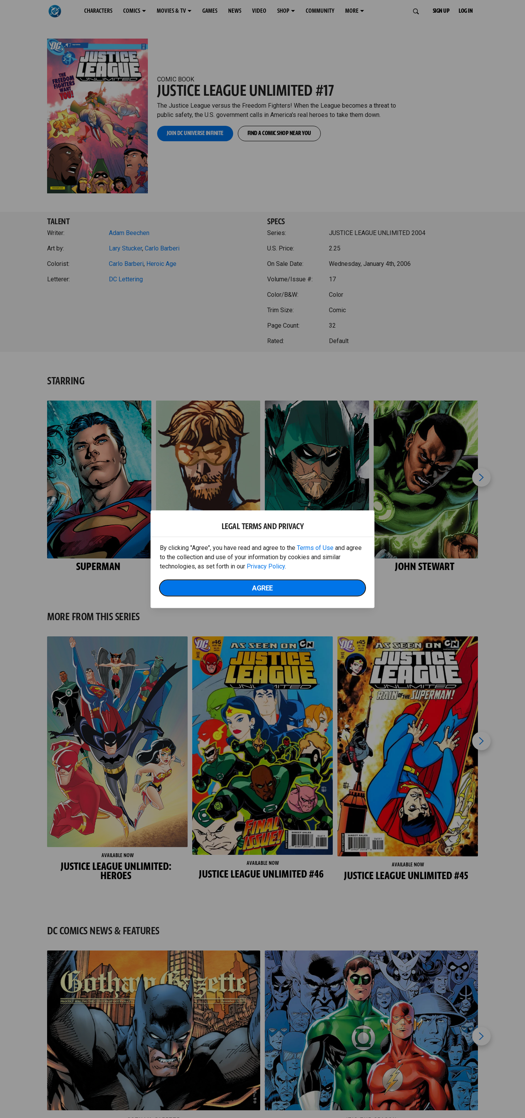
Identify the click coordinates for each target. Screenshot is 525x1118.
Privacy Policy (266, 566)
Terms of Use (315, 547)
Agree (262, 588)
